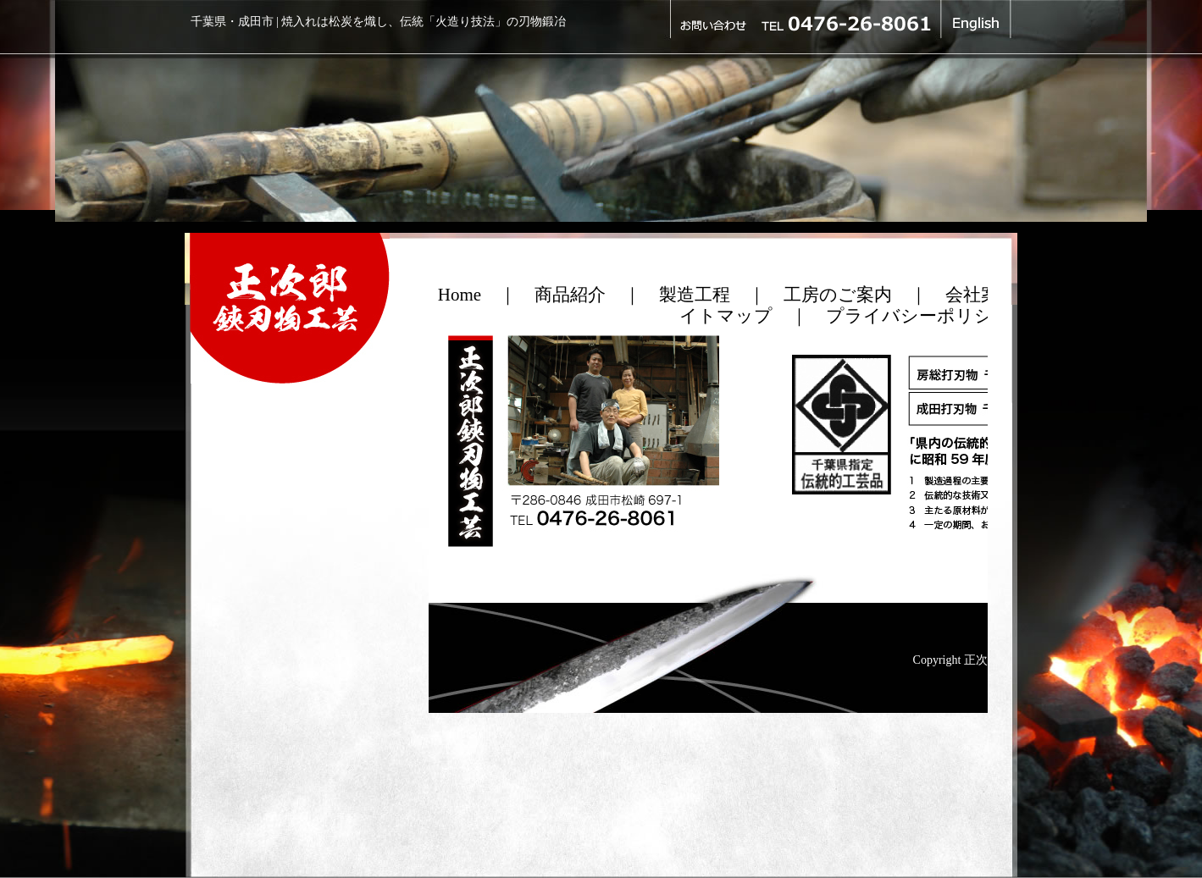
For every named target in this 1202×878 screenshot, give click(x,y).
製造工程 (694, 294)
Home (459, 294)
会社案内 (980, 294)
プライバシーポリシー (918, 316)
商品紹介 (570, 294)
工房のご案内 (838, 294)
